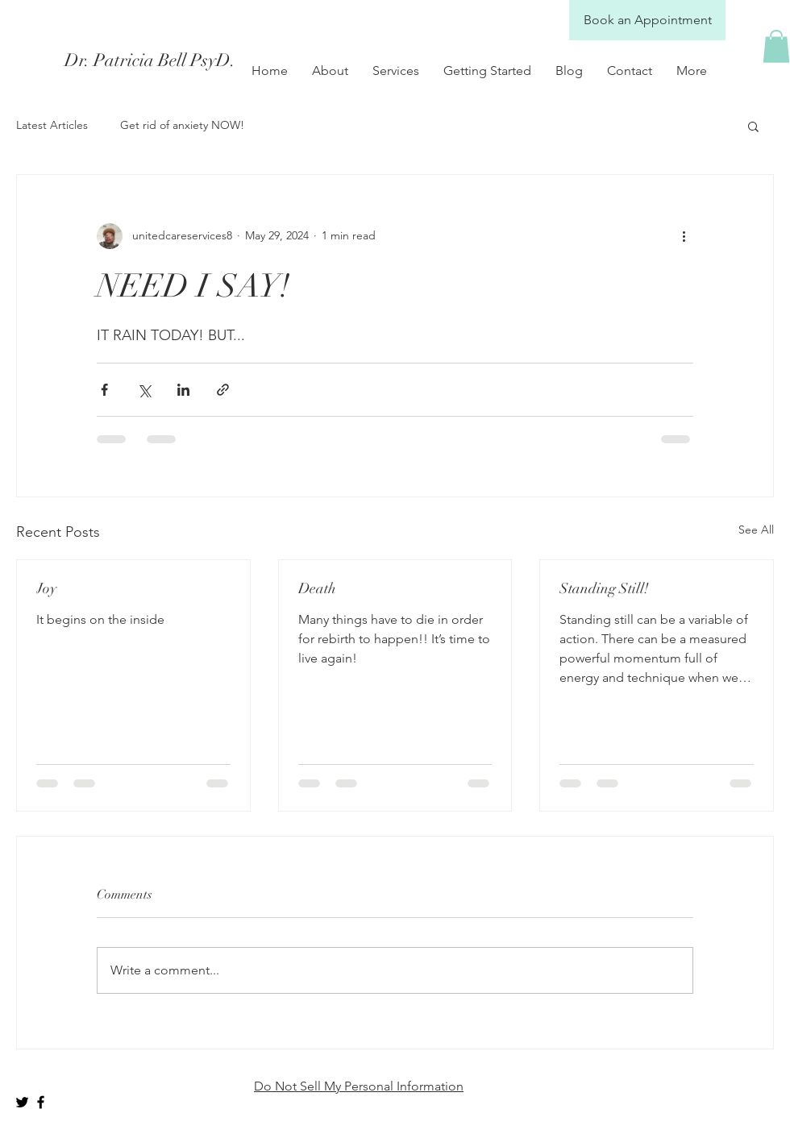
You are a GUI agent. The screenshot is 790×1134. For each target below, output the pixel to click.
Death (317, 588)
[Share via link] (223, 389)
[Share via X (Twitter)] (144, 389)
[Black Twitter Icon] (22, 1102)
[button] (776, 46)
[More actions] (683, 236)
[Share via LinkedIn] (183, 389)
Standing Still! (604, 588)
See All (756, 529)
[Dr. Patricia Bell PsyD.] (207, 60)
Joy (46, 588)
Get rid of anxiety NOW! (182, 125)
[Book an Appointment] (647, 20)
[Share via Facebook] (104, 389)
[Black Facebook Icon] (40, 1102)
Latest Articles (52, 125)
